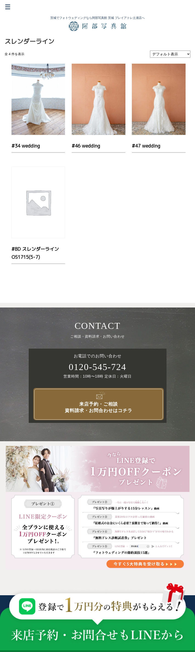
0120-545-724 (97, 367)
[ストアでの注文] (170, 54)
